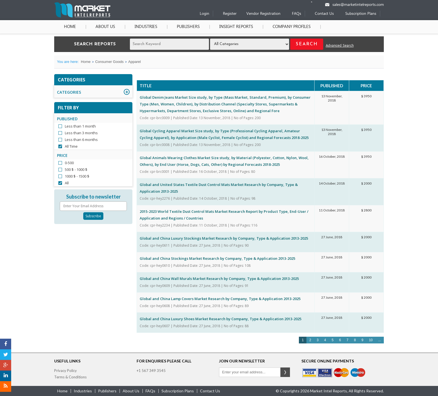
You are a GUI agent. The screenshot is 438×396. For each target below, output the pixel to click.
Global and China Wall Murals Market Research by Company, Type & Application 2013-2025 (219, 278)
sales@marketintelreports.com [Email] (358, 5)
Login (204, 13)
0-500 (69, 162)
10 (371, 340)
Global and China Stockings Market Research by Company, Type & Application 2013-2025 (217, 258)
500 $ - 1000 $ (76, 169)
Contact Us (324, 13)
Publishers (188, 27)
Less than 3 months (81, 132)
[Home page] (82, 16)
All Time (71, 146)
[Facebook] (5, 344)
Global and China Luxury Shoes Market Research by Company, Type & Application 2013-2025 (220, 318)
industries (83, 390)
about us (131, 390)
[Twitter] (5, 354)
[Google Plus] (5, 365)
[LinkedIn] (5, 376)
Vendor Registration (263, 13)
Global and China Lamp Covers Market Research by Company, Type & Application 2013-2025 (220, 298)
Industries (146, 27)
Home (70, 27)
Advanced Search (340, 45)
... (379, 340)
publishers (107, 390)
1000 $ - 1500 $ (77, 176)
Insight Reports (236, 27)
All (67, 182)
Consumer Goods (109, 62)
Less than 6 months (81, 139)
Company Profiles (292, 27)
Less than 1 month (80, 126)
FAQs (296, 13)
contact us (210, 390)
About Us (105, 27)
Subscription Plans (360, 13)
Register (230, 13)
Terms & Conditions (70, 377)
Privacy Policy (65, 370)
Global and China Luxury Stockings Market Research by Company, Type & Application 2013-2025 (224, 238)
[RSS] (5, 386)
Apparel (134, 62)
